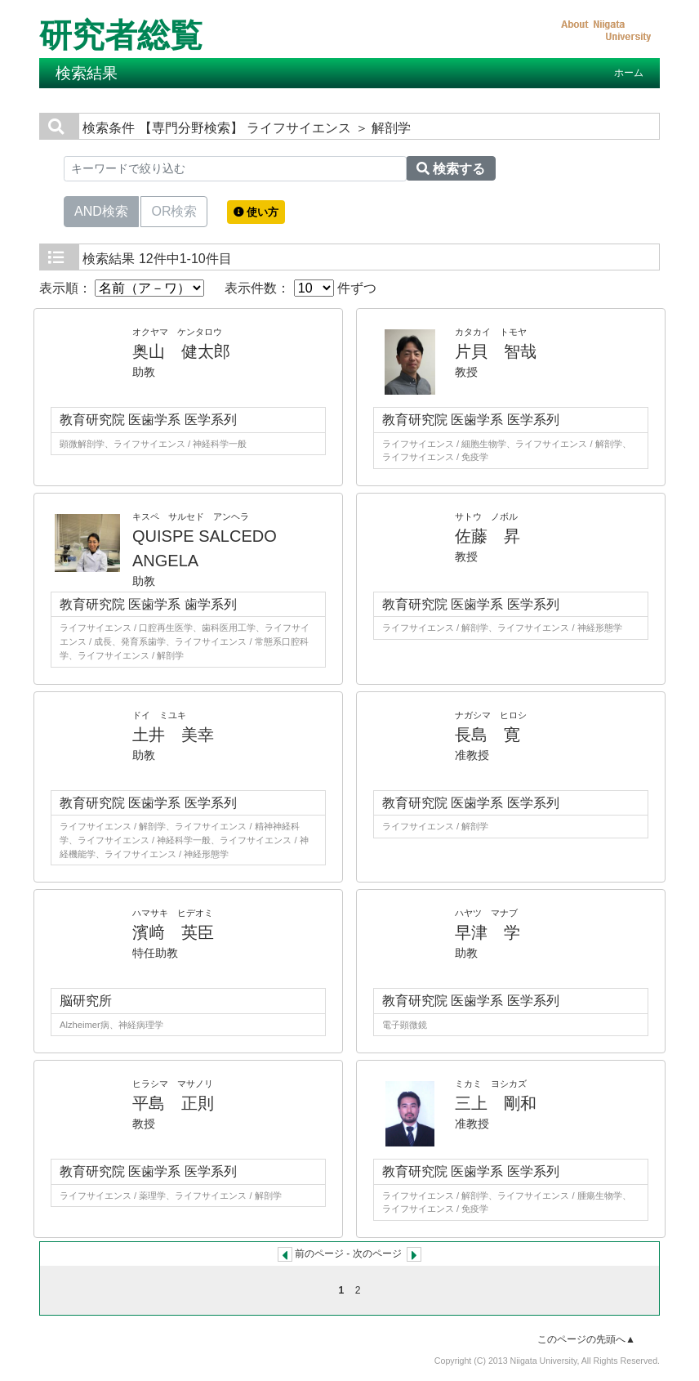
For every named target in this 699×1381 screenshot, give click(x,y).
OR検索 (174, 210)
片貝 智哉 (495, 351)
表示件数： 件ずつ (300, 288)
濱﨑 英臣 (173, 932)
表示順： (121, 288)
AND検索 (101, 210)
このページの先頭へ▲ (586, 1339)
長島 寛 (487, 735)
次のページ (377, 1253)
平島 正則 (173, 1103)
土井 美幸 (173, 735)
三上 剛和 (495, 1103)
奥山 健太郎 (181, 351)
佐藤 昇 (487, 536)
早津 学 (487, 932)
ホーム (628, 72)
